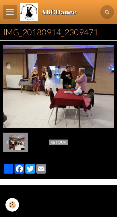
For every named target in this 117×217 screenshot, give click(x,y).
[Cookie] (12, 205)
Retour (58, 142)
